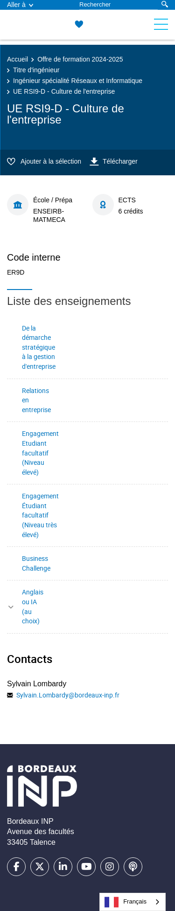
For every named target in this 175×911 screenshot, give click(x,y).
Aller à (20, 4)
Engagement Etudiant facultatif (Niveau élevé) (40, 452)
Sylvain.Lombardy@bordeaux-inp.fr (67, 694)
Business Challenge (36, 563)
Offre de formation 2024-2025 (80, 59)
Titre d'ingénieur (36, 70)
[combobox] (132, 902)
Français (126, 902)
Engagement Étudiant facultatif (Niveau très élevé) (40, 514)
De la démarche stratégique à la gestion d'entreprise (39, 347)
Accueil (17, 59)
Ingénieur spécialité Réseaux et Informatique (77, 80)
